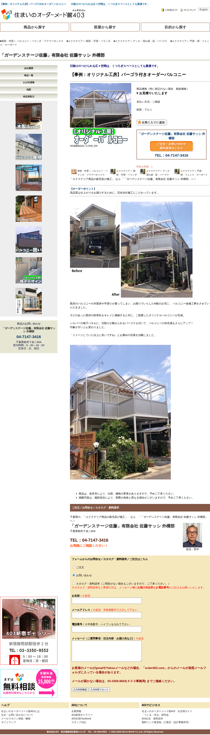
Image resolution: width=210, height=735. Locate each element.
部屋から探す (105, 27)
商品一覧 (28, 75)
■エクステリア (75, 41)
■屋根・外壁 (7, 41)
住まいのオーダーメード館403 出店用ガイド (167, 711)
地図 (28, 89)
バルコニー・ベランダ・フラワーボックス (40, 41)
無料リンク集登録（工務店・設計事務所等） (166, 722)
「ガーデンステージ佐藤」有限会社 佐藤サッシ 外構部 (52, 55)
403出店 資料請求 (152, 718)
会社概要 (28, 68)
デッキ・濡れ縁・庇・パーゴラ (150, 41)
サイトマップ (8, 722)
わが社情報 (28, 82)
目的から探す (175, 27)
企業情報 (76, 711)
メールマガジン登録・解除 (16, 718)
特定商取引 (28, 96)
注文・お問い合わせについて (17, 714)
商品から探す (35, 27)
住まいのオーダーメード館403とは (20, 711)
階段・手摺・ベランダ (98, 41)
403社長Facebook (81, 718)
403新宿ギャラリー (82, 714)
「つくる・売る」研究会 (155, 714)
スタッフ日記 (78, 722)
